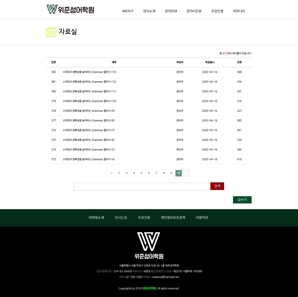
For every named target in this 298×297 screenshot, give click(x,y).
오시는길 (121, 218)
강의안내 (171, 11)
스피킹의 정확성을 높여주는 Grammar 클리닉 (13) (89, 72)
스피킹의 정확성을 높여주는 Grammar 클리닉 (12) (89, 81)
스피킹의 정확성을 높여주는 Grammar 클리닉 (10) (89, 101)
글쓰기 (242, 200)
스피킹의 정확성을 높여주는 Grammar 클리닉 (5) (89, 149)
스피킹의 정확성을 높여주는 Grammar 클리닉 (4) (89, 159)
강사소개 (149, 11)
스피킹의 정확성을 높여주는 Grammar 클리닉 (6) (89, 139)
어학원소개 (96, 218)
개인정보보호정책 (173, 218)
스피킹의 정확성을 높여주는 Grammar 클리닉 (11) (89, 91)
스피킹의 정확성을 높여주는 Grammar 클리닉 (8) (89, 120)
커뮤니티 (239, 11)
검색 (217, 186)
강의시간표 (194, 11)
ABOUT (128, 11)
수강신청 (217, 11)
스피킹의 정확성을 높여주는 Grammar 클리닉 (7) (89, 130)
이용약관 (202, 218)
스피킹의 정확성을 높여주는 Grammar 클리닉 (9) (89, 110)
